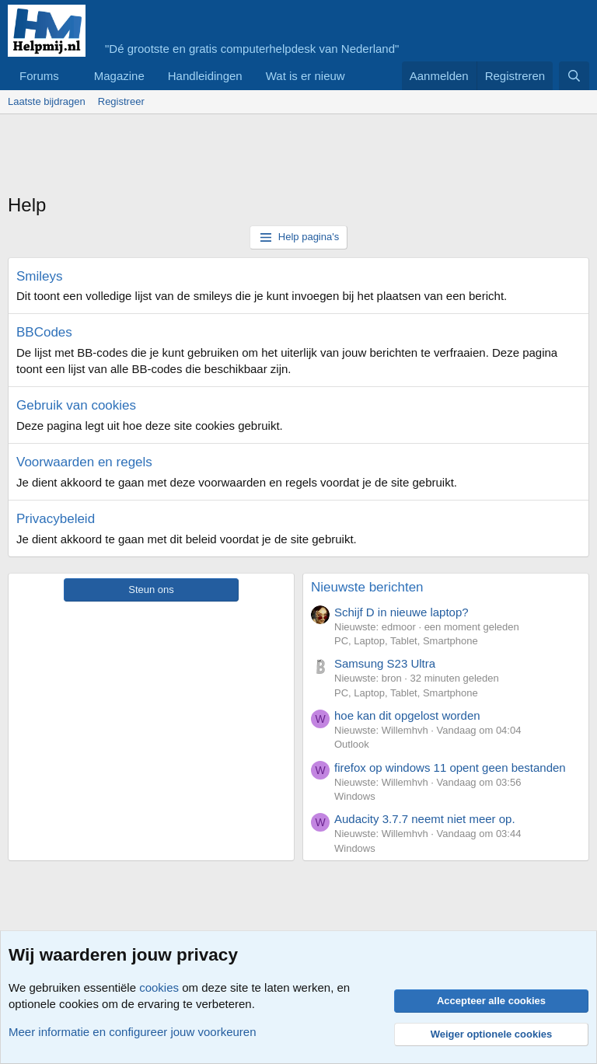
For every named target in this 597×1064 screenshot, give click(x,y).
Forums (39, 75)
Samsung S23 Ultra (384, 663)
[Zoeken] (574, 75)
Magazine (119, 75)
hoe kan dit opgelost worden (407, 715)
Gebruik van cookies (76, 405)
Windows (354, 796)
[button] (71, 75)
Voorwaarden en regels (84, 462)
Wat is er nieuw (305, 75)
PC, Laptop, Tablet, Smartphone (406, 641)
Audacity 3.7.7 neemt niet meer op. (424, 818)
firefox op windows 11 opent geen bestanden (450, 767)
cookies (159, 987)
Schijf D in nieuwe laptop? (401, 612)
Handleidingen (205, 75)
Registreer (121, 101)
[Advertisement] (291, 157)
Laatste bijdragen (47, 101)
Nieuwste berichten (367, 587)
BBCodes (44, 332)
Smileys (39, 276)
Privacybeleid (55, 518)
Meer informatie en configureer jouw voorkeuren (133, 1031)
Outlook (351, 744)
